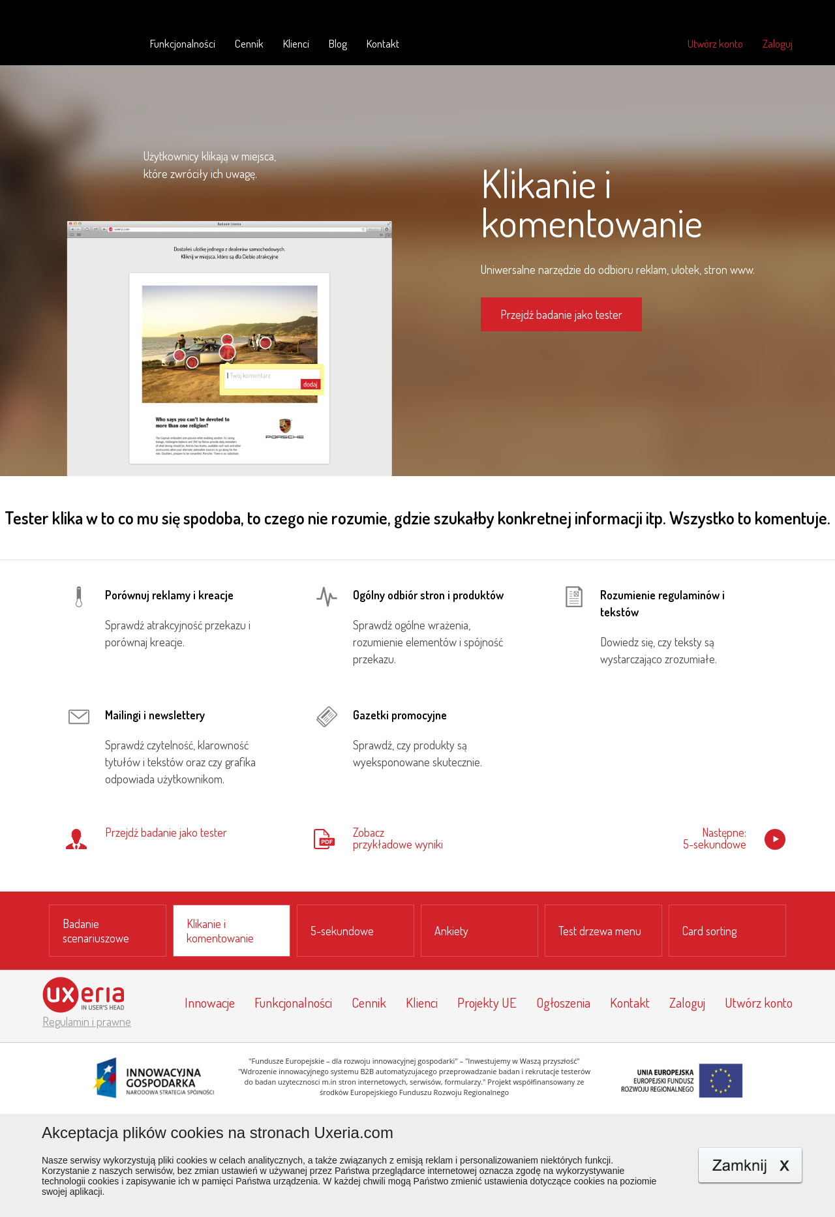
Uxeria (83, 41)
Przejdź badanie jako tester (561, 314)
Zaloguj (778, 43)
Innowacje (210, 1002)
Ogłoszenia (563, 1002)
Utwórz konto (715, 43)
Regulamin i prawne (86, 1021)
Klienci (296, 43)
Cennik (249, 43)
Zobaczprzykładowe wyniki (398, 838)
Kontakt (383, 43)
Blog (338, 43)
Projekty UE (487, 1002)
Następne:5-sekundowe (714, 838)
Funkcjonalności (182, 43)
